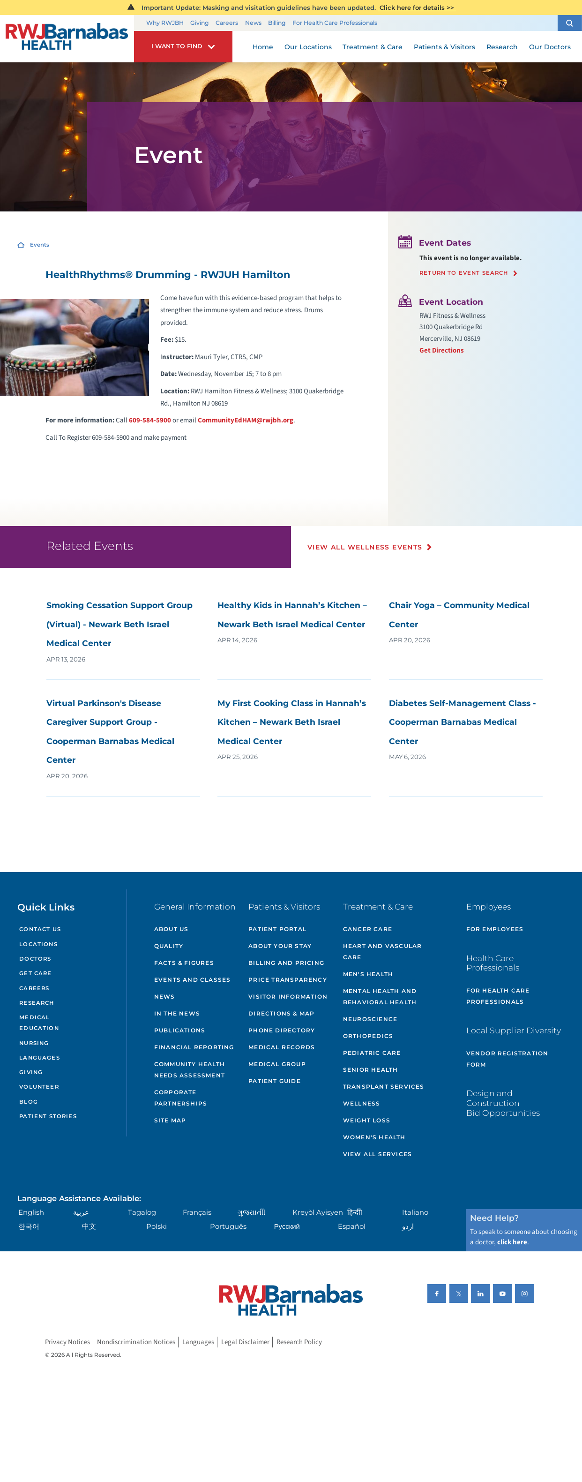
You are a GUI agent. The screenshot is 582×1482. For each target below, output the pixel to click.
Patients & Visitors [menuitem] (444, 47)
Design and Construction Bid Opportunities (503, 1103)
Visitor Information (288, 996)
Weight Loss (366, 1120)
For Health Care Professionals (334, 22)
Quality (168, 945)
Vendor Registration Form (507, 1059)
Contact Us (40, 929)
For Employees (495, 929)
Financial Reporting (194, 1047)
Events (39, 244)
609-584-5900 (150, 420)
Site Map (170, 1120)
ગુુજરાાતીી (251, 1212)
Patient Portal (277, 929)
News (253, 22)
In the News (177, 1013)
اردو (408, 1226)
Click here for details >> (417, 7)
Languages (39, 1057)
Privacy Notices (67, 1342)
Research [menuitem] (502, 47)
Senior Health (370, 1069)
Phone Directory (281, 1030)
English (31, 1212)
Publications (179, 1030)
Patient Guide (274, 1080)
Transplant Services (384, 1086)
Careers (227, 22)
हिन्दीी (354, 1212)
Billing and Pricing (286, 962)
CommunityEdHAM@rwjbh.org (245, 420)
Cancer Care (367, 929)
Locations (38, 944)
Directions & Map (281, 1013)
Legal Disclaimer (245, 1342)
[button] (570, 23)
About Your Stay (280, 945)
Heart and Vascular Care (382, 951)
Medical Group (277, 1064)
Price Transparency (287, 979)
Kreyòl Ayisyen (317, 1212)
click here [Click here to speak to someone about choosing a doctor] (512, 1242)
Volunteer (39, 1086)
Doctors (35, 958)
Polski (156, 1226)
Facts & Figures (184, 962)
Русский (287, 1226)
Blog (28, 1101)
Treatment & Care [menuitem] (373, 47)
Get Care (35, 973)
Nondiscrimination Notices (136, 1342)
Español (352, 1226)
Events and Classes (192, 979)
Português (228, 1226)
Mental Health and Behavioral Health (380, 996)
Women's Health (374, 1137)
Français (197, 1212)
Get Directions (441, 350)
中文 (89, 1226)
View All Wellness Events (365, 547)
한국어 (28, 1226)
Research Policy (299, 1342)
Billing (277, 22)
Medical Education (39, 1022)
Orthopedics (368, 1035)
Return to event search (463, 273)
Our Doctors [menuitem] (550, 47)
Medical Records (281, 1047)
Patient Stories (47, 1116)
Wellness (362, 1103)
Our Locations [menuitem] (308, 47)
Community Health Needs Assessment (189, 1070)
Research (36, 1003)
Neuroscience (370, 1019)
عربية (81, 1212)
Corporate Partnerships (180, 1098)
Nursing (34, 1043)
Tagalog (142, 1212)
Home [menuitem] (263, 47)
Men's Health (368, 974)
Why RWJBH (165, 22)
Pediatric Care (372, 1052)
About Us (171, 929)
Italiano (415, 1212)
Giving (199, 22)
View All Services (377, 1154)
